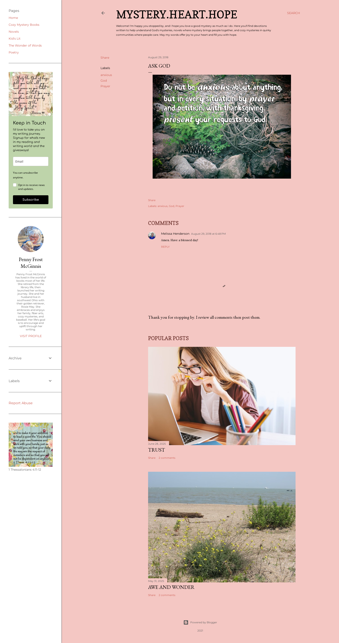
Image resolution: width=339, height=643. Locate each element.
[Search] (293, 13)
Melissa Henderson (175, 234)
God (104, 80)
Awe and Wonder (171, 587)
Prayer (105, 86)
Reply (165, 246)
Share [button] (105, 58)
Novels (14, 32)
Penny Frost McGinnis (31, 262)
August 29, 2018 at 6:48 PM (208, 233)
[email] (30, 161)
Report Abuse (21, 403)
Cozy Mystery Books (24, 25)
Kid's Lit (15, 38)
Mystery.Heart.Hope (176, 14)
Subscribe (30, 199)
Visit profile (31, 336)
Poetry (14, 52)
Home (13, 18)
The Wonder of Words (25, 45)
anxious (106, 75)
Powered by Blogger (200, 622)
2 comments (167, 457)
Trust (156, 449)
